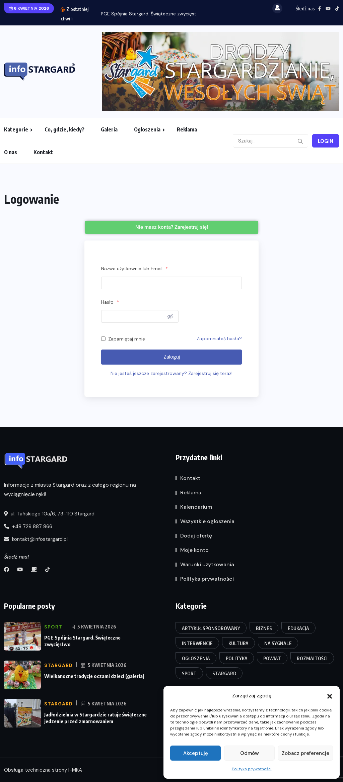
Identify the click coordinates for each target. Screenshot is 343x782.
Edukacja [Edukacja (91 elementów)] (298, 628)
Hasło (110, 302)
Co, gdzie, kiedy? (64, 129)
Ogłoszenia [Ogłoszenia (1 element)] (196, 658)
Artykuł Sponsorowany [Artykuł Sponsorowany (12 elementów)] (211, 628)
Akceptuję (195, 753)
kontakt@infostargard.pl (36, 539)
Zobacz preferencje (305, 753)
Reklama (187, 129)
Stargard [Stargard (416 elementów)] (224, 673)
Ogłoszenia (147, 129)
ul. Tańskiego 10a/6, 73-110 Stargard (49, 513)
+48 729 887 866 (28, 526)
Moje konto (194, 550)
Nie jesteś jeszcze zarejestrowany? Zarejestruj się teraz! (171, 373)
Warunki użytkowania (207, 564)
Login (325, 141)
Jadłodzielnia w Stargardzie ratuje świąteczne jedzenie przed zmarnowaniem (95, 717)
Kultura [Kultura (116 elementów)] (238, 643)
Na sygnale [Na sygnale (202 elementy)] (278, 643)
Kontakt (43, 152)
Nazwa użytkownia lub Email (134, 268)
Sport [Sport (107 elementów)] (189, 673)
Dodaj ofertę (196, 535)
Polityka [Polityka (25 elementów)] (237, 658)
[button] (329, 695)
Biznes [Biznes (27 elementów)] (264, 628)
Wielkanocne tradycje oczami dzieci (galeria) (94, 676)
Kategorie (16, 129)
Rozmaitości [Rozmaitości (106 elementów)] (312, 658)
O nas (10, 152)
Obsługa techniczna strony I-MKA (43, 770)
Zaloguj (171, 357)
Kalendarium (196, 506)
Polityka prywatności (252, 769)
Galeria (109, 129)
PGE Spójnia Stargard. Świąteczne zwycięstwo (152, 14)
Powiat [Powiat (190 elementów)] (272, 658)
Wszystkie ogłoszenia (207, 521)
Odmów (249, 753)
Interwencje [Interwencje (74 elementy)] (197, 643)
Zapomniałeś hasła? (219, 338)
